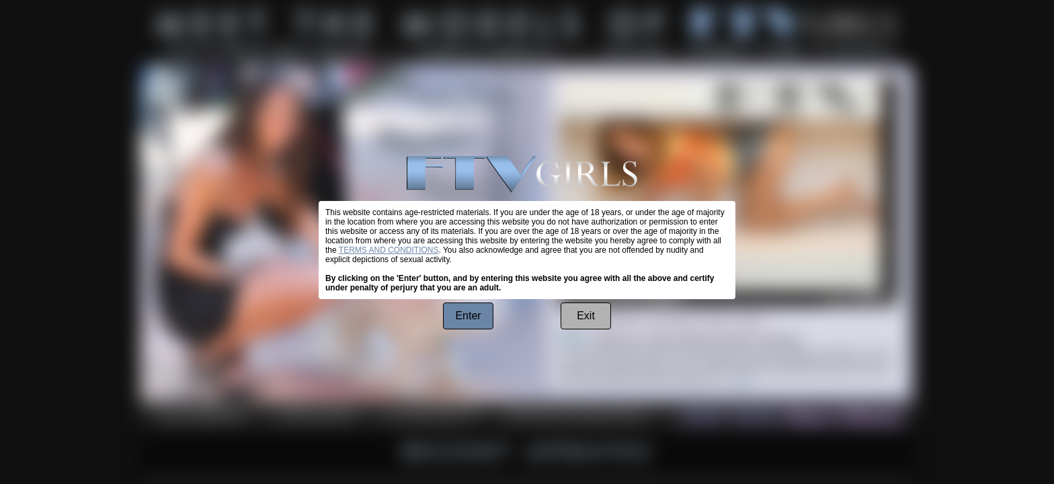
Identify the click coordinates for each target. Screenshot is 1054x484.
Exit (586, 315)
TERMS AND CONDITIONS (389, 250)
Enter (468, 315)
